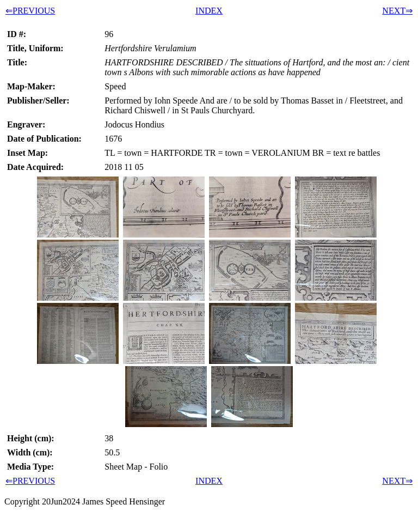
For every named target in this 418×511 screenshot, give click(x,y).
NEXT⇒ (397, 10)
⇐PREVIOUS (30, 10)
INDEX (209, 10)
